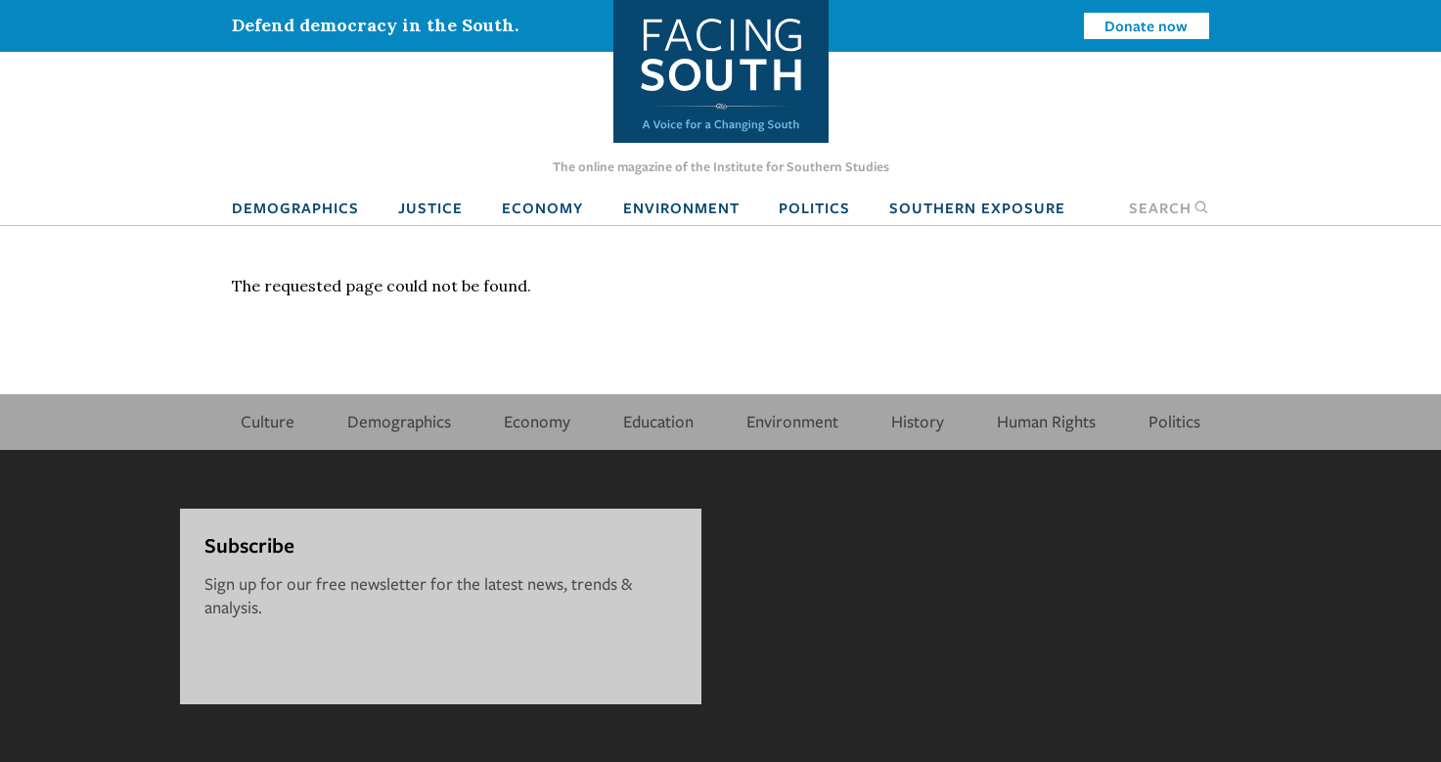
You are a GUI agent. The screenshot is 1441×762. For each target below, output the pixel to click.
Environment (681, 207)
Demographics (295, 207)
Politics (814, 207)
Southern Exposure (977, 207)
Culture (267, 421)
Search (1169, 207)
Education (658, 421)
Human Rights (1046, 421)
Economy (542, 207)
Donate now (1146, 25)
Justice (430, 207)
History (917, 421)
